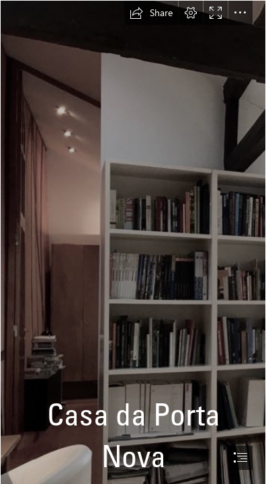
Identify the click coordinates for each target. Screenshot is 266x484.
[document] (133, 242)
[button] (151, 13)
